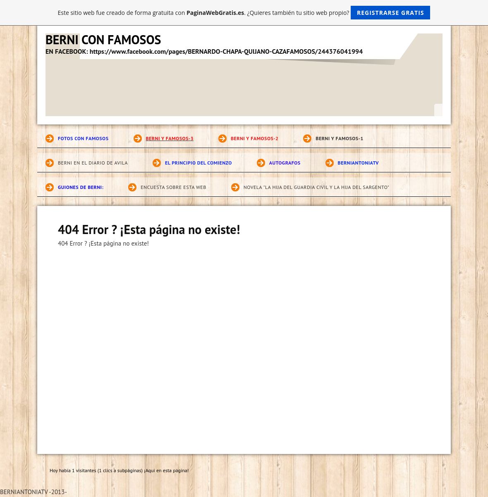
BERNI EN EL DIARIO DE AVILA (93, 163)
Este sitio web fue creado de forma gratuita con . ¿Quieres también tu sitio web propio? (244, 12)
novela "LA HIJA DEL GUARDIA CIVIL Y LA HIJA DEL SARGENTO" (317, 187)
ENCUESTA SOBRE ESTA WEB (173, 187)
